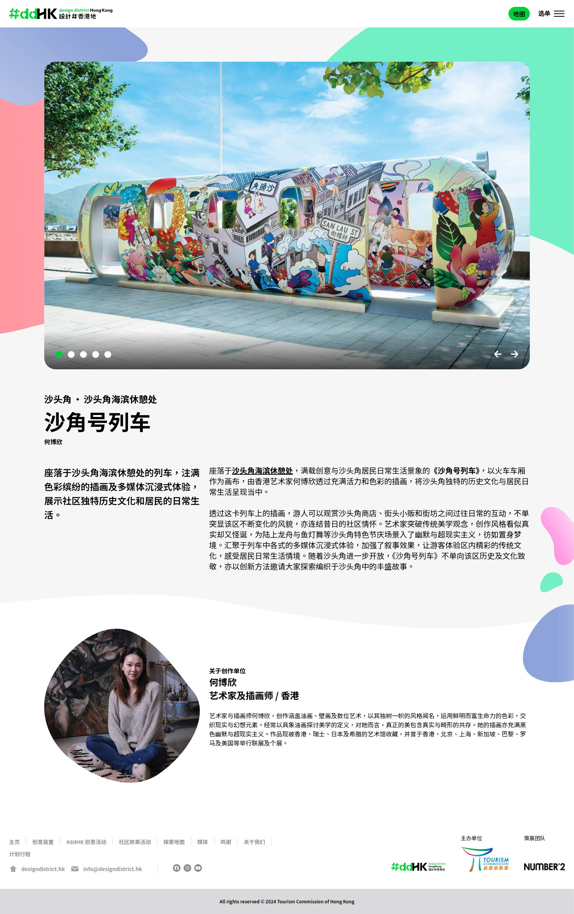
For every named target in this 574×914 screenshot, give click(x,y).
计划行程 (19, 854)
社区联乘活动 (135, 842)
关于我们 (254, 842)
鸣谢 (226, 842)
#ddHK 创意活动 (86, 842)
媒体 (202, 842)
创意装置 (43, 842)
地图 (519, 13)
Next (514, 354)
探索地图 (174, 842)
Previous (498, 354)
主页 (14, 842)
